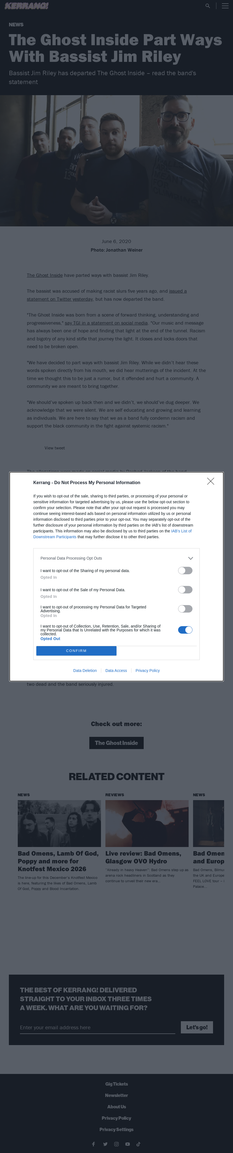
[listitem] (116, 558)
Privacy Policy (148, 670)
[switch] (185, 570)
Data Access (116, 670)
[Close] (212, 483)
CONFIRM (76, 651)
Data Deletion (85, 670)
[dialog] (116, 576)
